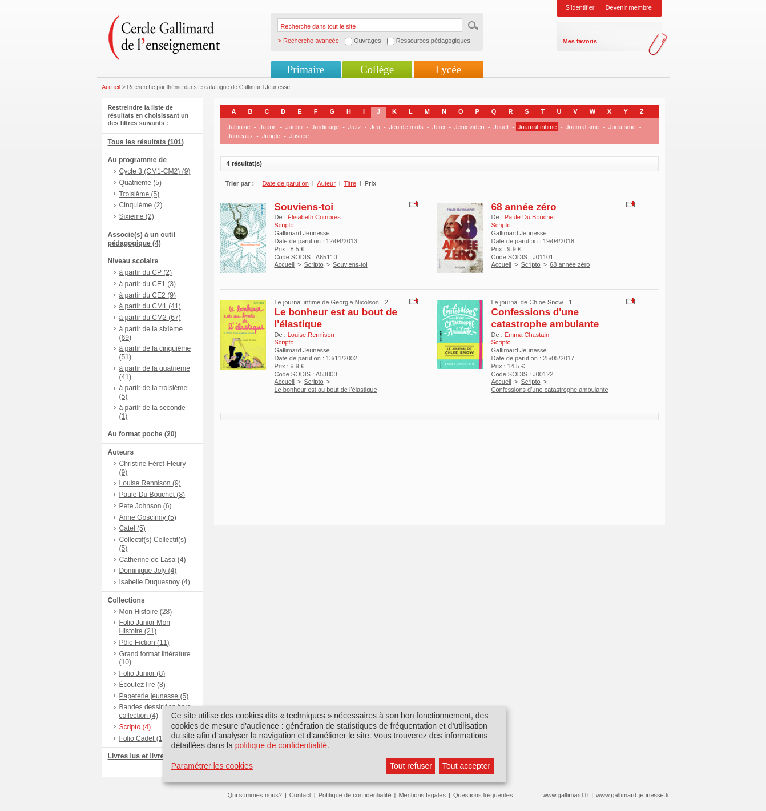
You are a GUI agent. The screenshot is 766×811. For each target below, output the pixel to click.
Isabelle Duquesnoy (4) (154, 582)
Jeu (375, 126)
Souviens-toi (304, 206)
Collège (377, 69)
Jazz (354, 126)
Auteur (326, 183)
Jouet (501, 126)
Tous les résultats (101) (146, 142)
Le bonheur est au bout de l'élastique (326, 389)
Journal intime (537, 126)
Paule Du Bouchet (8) (152, 495)
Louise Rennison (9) (150, 483)
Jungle (271, 136)
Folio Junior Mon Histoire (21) (144, 627)
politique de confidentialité (281, 745)
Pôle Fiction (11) (144, 643)
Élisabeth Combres (314, 217)
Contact (300, 795)
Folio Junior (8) (142, 673)
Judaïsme (622, 126)
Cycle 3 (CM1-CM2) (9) (155, 171)
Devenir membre (629, 7)
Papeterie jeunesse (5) (154, 696)
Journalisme (582, 126)
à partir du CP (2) (145, 272)
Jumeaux (240, 136)
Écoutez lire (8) (142, 685)
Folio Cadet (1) (142, 738)
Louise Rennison (311, 334)
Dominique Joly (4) (148, 571)
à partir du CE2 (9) (147, 295)
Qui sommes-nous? (255, 795)
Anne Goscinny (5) (147, 517)
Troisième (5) (139, 194)
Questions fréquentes (483, 795)
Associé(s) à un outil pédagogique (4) (141, 239)
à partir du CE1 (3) (147, 284)
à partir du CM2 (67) (150, 318)
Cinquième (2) (141, 205)
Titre (350, 183)
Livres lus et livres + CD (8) (152, 756)
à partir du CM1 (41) (150, 306)
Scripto (313, 264)
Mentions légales (422, 795)
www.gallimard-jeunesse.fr (632, 795)
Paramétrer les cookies (212, 765)
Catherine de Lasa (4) (152, 560)
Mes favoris (580, 41)
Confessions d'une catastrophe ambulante (545, 318)
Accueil (111, 87)
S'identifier (580, 7)
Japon (268, 126)
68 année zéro (524, 206)
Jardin (294, 126)
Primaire (305, 69)
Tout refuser (411, 765)
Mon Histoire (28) (145, 612)
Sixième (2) (136, 216)
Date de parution (286, 183)
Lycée (448, 69)
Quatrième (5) (140, 183)
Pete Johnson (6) (145, 506)
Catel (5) (132, 528)
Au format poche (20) (142, 434)
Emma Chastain (527, 334)
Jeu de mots (406, 126)
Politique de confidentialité (355, 795)
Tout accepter (466, 765)
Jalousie (239, 126)
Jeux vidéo (469, 126)
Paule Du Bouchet (530, 217)
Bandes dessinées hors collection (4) (155, 711)
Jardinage (325, 126)
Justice (299, 136)
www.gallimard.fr (566, 795)
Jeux (438, 126)
